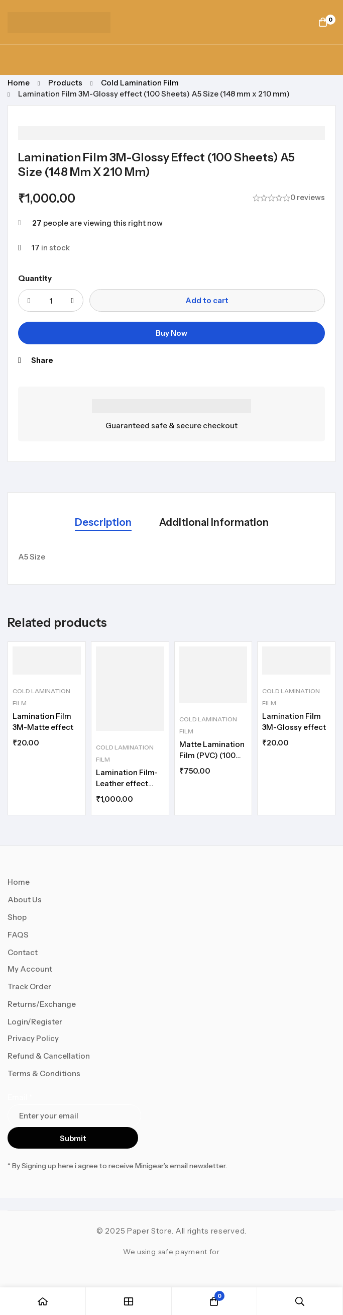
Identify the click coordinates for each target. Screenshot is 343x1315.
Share (42, 360)
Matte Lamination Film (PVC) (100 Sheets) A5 (212, 755)
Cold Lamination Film (140, 82)
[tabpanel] (171, 557)
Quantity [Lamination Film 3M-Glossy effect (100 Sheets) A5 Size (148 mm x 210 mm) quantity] (35, 278)
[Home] (43, 1301)
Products (65, 82)
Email (20, 1097)
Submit (73, 1138)
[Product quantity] (50, 300)
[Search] (300, 1301)
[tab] (103, 523)
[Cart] (323, 22)
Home (19, 82)
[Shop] (129, 1301)
